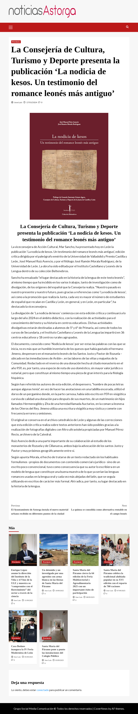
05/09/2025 (28, 657)
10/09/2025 (59, 591)
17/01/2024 (31, 102)
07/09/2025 (121, 591)
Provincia (16, 42)
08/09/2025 (90, 597)
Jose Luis (18, 102)
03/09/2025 (59, 660)
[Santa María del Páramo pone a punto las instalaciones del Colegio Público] (53, 626)
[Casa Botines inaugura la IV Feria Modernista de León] (23, 626)
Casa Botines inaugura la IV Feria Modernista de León (22, 649)
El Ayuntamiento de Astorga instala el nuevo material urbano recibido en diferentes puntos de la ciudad (40, 509)
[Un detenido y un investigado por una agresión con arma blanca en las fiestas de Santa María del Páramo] (53, 550)
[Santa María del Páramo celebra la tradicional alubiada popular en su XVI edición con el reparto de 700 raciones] (115, 550)
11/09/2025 (28, 600)
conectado (43, 689)
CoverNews (101, 708)
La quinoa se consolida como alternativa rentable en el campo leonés (98, 509)
